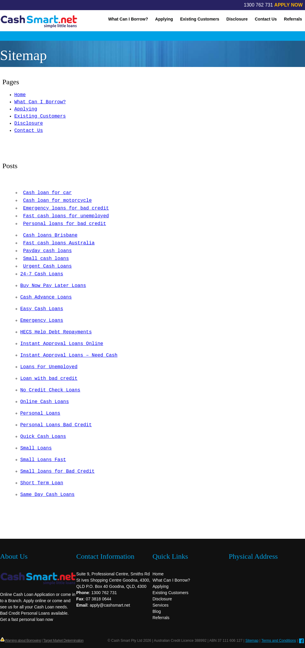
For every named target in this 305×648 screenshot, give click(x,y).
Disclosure (237, 19)
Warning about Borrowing (23, 640)
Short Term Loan (41, 483)
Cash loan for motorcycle (57, 200)
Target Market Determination (63, 640)
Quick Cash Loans (43, 436)
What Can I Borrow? (128, 19)
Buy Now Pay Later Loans (53, 285)
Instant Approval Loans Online (61, 344)
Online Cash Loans (44, 402)
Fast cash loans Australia (59, 243)
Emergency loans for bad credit (66, 208)
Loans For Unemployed (48, 367)
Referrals (293, 19)
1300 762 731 (258, 4)
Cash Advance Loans (46, 297)
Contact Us (266, 19)
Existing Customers (199, 19)
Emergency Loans (41, 320)
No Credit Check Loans (50, 390)
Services (160, 605)
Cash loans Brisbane (50, 235)
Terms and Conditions (278, 640)
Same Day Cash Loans (47, 494)
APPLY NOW (288, 4)
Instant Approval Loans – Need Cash (68, 355)
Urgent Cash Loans (47, 266)
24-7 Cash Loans (41, 274)
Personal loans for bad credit (64, 224)
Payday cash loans (47, 251)
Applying (164, 19)
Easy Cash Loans (41, 309)
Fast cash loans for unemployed (66, 216)
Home (20, 95)
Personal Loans (40, 413)
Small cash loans (46, 258)
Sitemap (252, 640)
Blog (156, 611)
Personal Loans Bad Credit (56, 425)
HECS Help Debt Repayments (56, 332)
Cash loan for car (47, 193)
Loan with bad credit (48, 378)
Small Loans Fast (43, 460)
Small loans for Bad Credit (57, 471)
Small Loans (36, 448)
